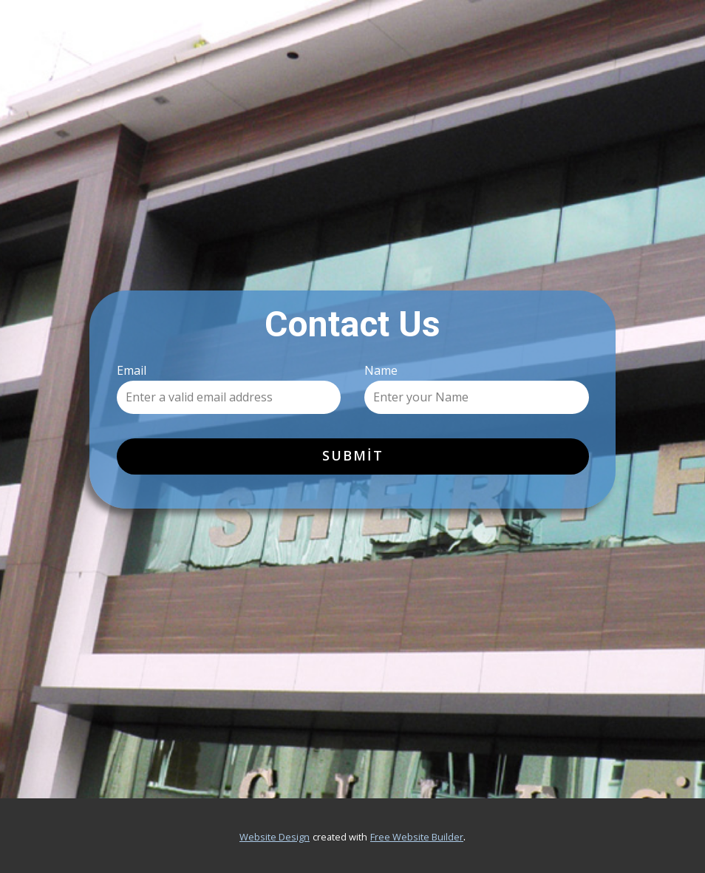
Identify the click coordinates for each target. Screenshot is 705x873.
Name (381, 370)
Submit (353, 455)
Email (131, 370)
